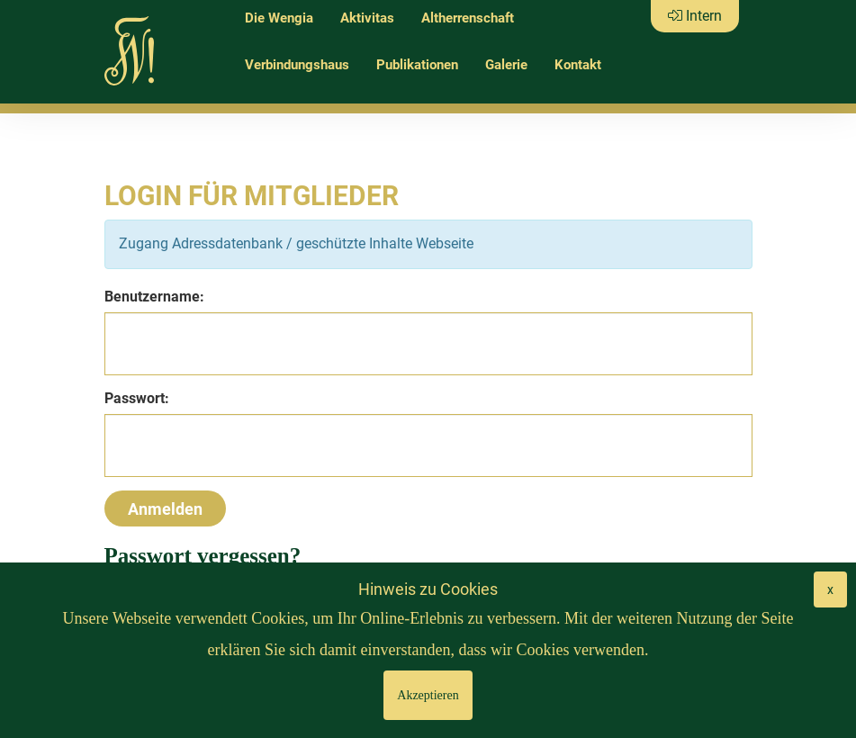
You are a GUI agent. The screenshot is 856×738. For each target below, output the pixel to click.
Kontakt (577, 65)
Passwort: (136, 398)
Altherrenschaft (467, 18)
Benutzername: (154, 296)
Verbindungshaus (297, 65)
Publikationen (417, 65)
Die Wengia (279, 18)
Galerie (506, 65)
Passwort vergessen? (203, 556)
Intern (695, 15)
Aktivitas (367, 18)
